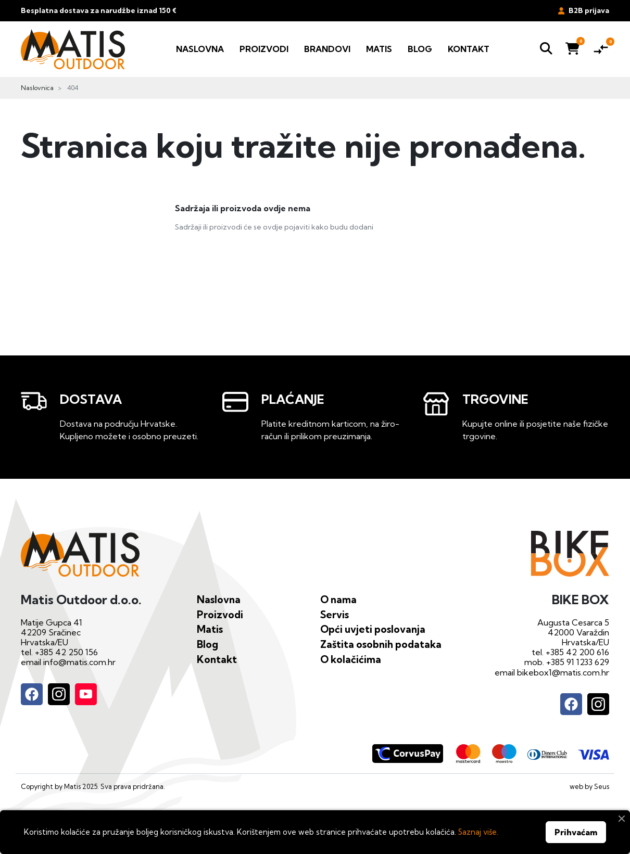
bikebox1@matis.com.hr (563, 672)
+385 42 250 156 (66, 652)
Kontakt (217, 659)
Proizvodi (220, 614)
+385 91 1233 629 (577, 662)
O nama (338, 599)
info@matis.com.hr (79, 662)
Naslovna (219, 599)
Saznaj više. (478, 832)
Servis (334, 614)
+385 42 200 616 (577, 652)
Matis (210, 629)
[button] (546, 49)
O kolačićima (350, 659)
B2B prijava (583, 10)
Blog (207, 644)
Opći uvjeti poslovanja (372, 629)
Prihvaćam (576, 832)
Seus (601, 786)
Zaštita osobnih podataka (381, 644)
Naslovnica (37, 88)
